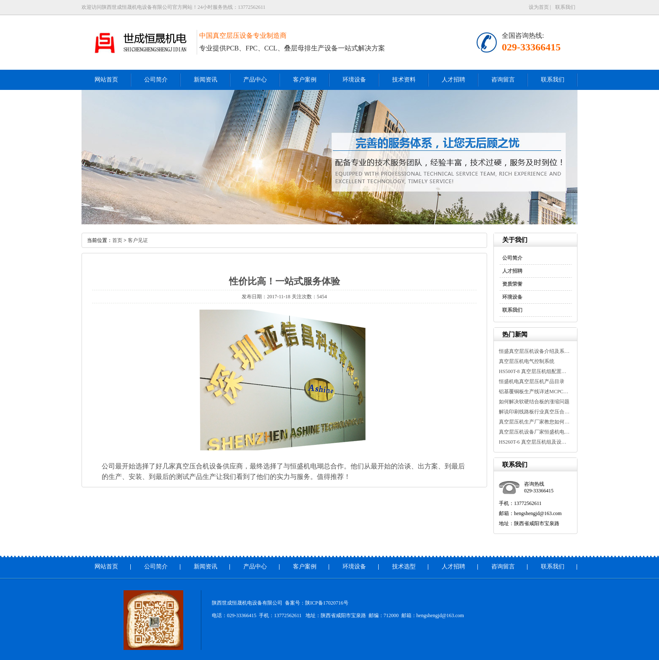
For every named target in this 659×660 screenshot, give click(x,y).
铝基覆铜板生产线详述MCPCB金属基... (534, 391)
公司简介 (156, 79)
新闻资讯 (205, 79)
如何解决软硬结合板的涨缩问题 (534, 402)
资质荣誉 (512, 284)
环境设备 (354, 79)
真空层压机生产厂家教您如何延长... (534, 422)
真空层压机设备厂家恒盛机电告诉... (534, 432)
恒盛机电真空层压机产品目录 (531, 381)
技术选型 (404, 566)
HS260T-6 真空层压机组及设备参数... (534, 442)
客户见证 (138, 240)
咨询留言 (503, 79)
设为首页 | (540, 7)
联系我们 (565, 7)
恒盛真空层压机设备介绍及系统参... (534, 351)
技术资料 (404, 79)
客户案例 (304, 79)
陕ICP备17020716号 (326, 603)
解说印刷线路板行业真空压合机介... (534, 412)
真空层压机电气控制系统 (526, 361)
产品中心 (255, 79)
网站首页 (106, 79)
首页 (117, 240)
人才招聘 (453, 79)
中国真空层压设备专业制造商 (243, 35)
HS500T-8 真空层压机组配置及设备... (534, 371)
